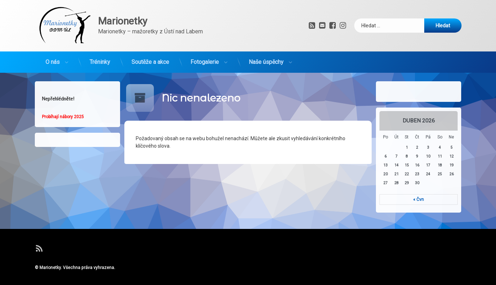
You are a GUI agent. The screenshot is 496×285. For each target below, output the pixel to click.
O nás (52, 58)
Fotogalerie (204, 58)
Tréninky (100, 58)
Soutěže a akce (150, 58)
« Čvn (423, 199)
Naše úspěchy (266, 58)
